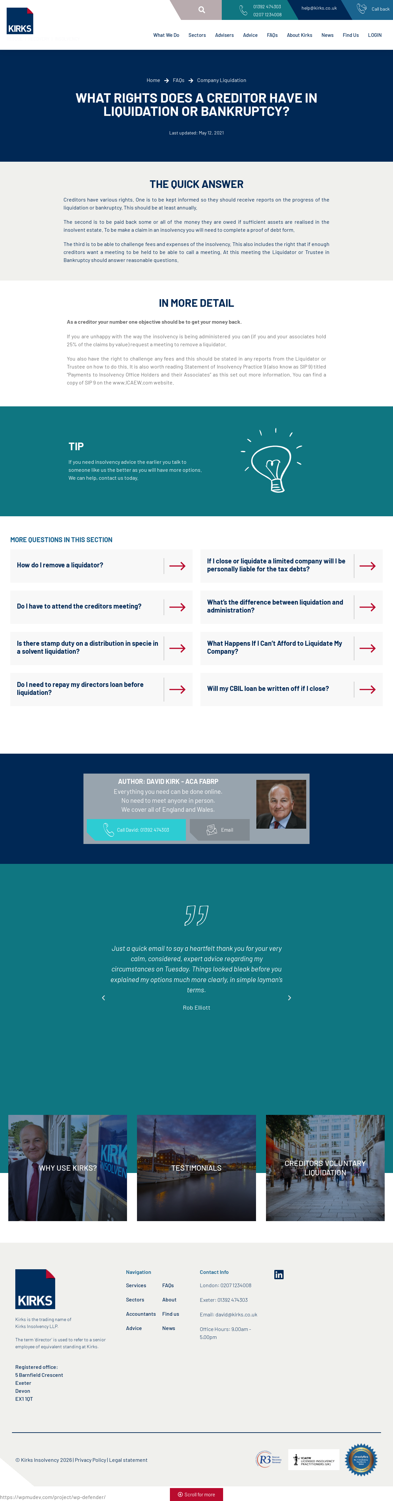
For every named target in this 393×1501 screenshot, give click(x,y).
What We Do (166, 35)
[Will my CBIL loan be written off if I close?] (367, 689)
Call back (381, 9)
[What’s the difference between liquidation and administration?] (367, 607)
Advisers (224, 35)
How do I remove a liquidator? (60, 565)
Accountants (141, 1313)
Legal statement (128, 1460)
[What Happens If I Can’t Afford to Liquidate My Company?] (367, 648)
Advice (250, 35)
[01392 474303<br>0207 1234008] (243, 10)
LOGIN (375, 35)
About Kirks (299, 35)
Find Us (351, 35)
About (169, 1299)
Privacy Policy (90, 1460)
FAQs (272, 35)
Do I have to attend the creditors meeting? (79, 606)
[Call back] (362, 9)
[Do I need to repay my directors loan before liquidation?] (177, 689)
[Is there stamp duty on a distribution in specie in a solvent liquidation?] (177, 648)
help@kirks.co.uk (319, 8)
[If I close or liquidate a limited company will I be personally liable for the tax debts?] (367, 566)
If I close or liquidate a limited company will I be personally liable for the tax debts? (276, 565)
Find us (170, 1313)
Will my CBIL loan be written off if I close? (268, 688)
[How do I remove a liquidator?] (177, 566)
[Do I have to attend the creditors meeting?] (177, 607)
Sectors (197, 35)
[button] (202, 10)
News (327, 35)
